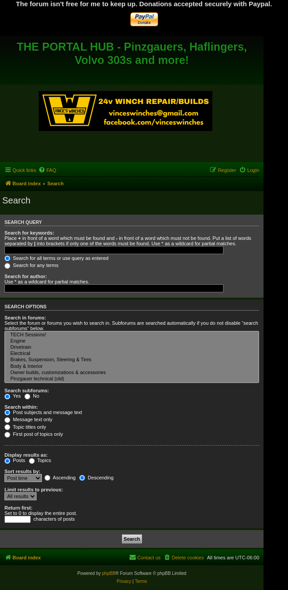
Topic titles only (25, 427)
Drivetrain (131, 347)
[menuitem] (47, 170)
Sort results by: (22, 471)
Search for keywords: (29, 232)
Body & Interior (131, 366)
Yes (12, 396)
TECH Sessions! (131, 335)
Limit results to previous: (33, 489)
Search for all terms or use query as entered (56, 258)
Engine (131, 341)
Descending (96, 477)
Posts (14, 460)
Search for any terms (31, 265)
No (31, 396)
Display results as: (26, 455)
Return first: (18, 507)
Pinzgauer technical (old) (131, 379)
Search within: (21, 407)
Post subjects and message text (43, 412)
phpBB (108, 573)
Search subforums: (26, 390)
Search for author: (25, 276)
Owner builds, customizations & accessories (131, 373)
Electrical (131, 354)
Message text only (28, 419)
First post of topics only (33, 434)
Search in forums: (25, 317)
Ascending (60, 477)
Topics (40, 460)
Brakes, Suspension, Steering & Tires (131, 360)
